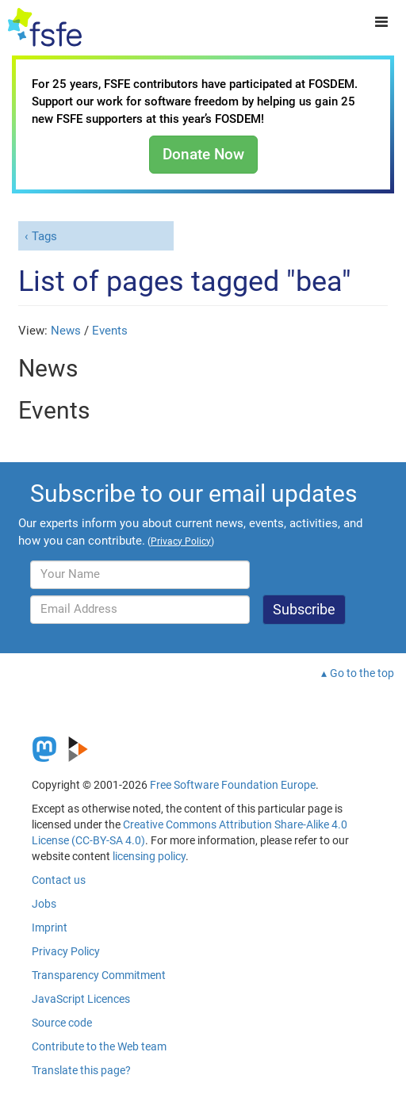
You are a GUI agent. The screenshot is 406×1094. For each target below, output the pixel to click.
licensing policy (149, 856)
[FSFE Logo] (45, 28)
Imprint (49, 927)
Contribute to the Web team (99, 1046)
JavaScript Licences (81, 999)
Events (110, 330)
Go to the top (362, 673)
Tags (44, 236)
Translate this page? (81, 1070)
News (66, 330)
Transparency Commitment (99, 975)
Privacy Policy (66, 951)
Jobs (44, 903)
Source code (62, 1022)
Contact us (59, 880)
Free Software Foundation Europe (233, 784)
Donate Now (203, 154)
